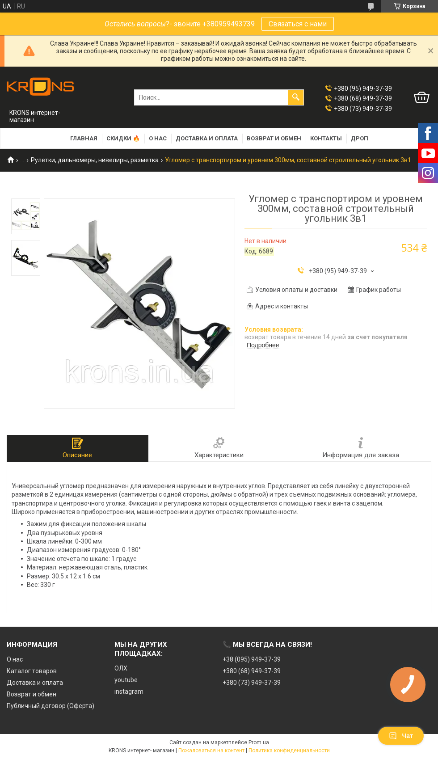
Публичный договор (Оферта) (50, 705)
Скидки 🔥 (123, 138)
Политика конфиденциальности (289, 750)
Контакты (326, 138)
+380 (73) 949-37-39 (252, 682)
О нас (158, 138)
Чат (401, 736)
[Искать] (295, 97)
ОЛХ (120, 668)
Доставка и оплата (207, 138)
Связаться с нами (298, 24)
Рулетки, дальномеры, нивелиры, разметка (95, 160)
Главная (83, 138)
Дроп (359, 138)
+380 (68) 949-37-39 (252, 671)
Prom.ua (258, 742)
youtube (126, 679)
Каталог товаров (32, 671)
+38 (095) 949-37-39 (252, 659)
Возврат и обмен (274, 138)
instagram (128, 691)
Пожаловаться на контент (211, 750)
